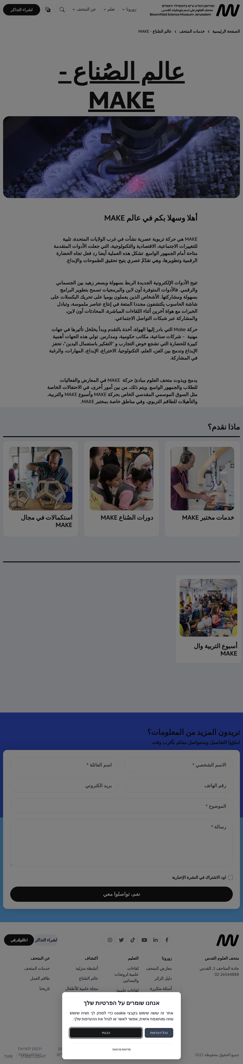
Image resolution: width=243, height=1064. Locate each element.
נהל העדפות (159, 1033)
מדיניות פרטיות (121, 1049)
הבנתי (106, 1033)
